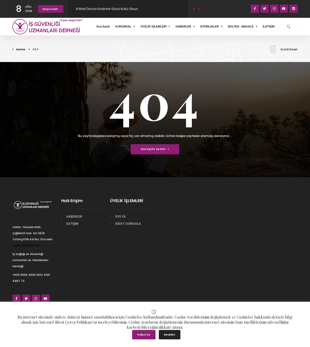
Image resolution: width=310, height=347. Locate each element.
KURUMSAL (125, 26)
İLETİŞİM (270, 26)
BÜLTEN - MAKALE (242, 26)
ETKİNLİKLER (211, 26)
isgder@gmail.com (26, 245)
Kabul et (143, 335)
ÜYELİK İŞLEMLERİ (155, 26)
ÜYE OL (120, 216)
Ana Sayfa (103, 26)
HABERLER (185, 26)
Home (20, 49)
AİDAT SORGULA (128, 223)
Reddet (169, 335)
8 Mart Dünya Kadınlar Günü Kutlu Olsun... (108, 9)
